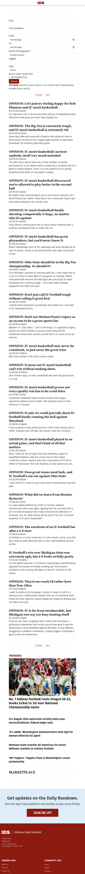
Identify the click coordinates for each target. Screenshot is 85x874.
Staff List (5, 868)
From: (11, 36)
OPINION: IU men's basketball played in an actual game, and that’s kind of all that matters (40, 443)
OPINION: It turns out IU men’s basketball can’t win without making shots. (40, 367)
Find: (11, 20)
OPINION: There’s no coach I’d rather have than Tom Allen (40, 583)
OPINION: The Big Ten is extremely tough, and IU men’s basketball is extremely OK (40, 128)
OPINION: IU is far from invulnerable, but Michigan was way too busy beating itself (40, 612)
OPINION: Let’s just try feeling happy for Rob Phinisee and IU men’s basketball (42, 105)
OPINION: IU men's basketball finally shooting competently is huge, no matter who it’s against (39, 214)
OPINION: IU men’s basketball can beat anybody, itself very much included (38, 153)
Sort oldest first (18, 77)
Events (46, 865)
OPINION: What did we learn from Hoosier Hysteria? (40, 496)
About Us (5, 864)
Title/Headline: (16, 28)
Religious (47, 871)
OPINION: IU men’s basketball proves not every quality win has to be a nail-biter (39, 389)
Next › (48, 95)
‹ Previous (38, 95)
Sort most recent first (21, 74)
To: (10, 43)
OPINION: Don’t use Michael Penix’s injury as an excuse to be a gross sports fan (42, 318)
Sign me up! (43, 813)
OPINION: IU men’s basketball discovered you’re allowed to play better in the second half (40, 184)
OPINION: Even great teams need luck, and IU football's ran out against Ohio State (40, 474)
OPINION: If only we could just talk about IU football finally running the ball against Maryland (42, 417)
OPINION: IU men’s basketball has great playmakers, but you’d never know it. (38, 238)
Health (46, 868)
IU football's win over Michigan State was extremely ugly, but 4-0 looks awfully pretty (41, 554)
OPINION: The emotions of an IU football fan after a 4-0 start (42, 529)
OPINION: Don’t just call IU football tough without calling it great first (40, 296)
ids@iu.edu (6, 841)
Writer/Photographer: (20, 51)
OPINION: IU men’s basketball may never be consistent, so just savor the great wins (41, 348)
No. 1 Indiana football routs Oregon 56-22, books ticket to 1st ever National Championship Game (40, 703)
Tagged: (12, 58)
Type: (11, 66)
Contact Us (6, 871)
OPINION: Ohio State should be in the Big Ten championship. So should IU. (42, 264)
